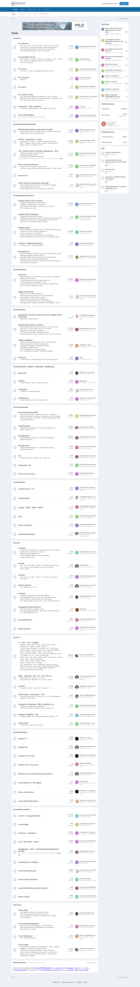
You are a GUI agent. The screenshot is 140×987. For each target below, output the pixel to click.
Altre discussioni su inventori (28, 929)
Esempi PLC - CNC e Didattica (29, 106)
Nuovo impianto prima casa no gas (90, 203)
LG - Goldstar (24, 655)
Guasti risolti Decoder (26, 688)
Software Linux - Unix (40, 601)
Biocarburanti (24, 414)
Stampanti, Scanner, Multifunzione (29, 553)
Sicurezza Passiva (53, 359)
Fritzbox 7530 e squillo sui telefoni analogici (92, 487)
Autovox (22, 668)
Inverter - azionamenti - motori (30, 139)
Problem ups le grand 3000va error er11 (91, 115)
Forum (14, 14)
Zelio (27, 60)
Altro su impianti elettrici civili (28, 208)
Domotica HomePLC (25, 245)
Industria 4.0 (23, 175)
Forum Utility (23, 910)
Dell (29, 565)
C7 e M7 (56, 45)
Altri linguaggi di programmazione (29, 610)
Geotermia (23, 416)
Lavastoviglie (23, 824)
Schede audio (33, 552)
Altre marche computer (46, 567)
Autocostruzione (24, 297)
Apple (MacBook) (34, 567)
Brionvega (55, 664)
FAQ (29, 14)
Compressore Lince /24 (86, 389)
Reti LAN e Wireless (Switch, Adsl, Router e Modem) (34, 555)
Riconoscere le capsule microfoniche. (91, 295)
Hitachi (45, 657)
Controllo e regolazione (26, 153)
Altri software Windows (26, 601)
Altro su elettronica (25, 285)
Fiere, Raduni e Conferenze (28, 912)
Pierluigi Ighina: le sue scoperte (89, 925)
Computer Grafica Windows (28, 595)
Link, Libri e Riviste (25, 917)
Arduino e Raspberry (54, 276)
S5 (25, 45)
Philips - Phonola (25, 653)
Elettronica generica (26, 276)
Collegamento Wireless (42, 345)
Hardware (22, 548)
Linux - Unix (33, 587)
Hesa (40, 328)
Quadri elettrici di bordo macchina (52, 218)
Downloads (22, 14)
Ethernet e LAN (42, 166)
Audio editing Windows (43, 595)
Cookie (85, 982)
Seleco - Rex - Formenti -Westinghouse (48, 650)
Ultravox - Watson (36, 646)
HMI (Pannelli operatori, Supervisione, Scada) (35, 129)
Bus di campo (33, 166)
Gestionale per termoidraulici (88, 627)
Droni (44, 282)
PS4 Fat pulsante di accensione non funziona (93, 705)
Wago (25, 100)
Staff (35, 14)
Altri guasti (51, 188)
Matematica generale (31, 938)
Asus (25, 565)
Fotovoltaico (53, 414)
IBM (51, 565)
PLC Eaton (22, 87)
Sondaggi (53, 915)
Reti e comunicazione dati (28, 164)
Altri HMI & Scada (39, 133)
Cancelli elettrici (49, 235)
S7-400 (51, 45)
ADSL (20, 517)
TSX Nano (40, 59)
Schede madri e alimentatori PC (29, 550)
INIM (36, 328)
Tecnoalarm (40, 330)
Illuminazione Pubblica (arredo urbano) (50, 253)
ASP (41, 610)
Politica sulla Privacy (68, 982)
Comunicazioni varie (42, 912)
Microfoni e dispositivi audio (28, 301)
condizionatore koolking (87, 427)
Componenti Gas (37, 457)
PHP (21, 612)
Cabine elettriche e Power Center (47, 219)
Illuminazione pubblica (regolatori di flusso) (32, 255)
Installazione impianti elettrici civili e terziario (32, 204)
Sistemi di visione (39, 153)
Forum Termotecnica (20, 407)
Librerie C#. (83, 609)
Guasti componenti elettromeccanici (30, 187)
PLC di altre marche (25, 94)
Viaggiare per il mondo (26, 948)
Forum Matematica (25, 936)
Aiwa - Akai (29, 668)
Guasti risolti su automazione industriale (33, 183)
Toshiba (26, 567)
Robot (33, 143)
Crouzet (48, 96)
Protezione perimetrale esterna (29, 334)
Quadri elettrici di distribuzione (28, 219)
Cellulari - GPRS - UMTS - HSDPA (30, 508)
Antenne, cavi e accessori (38, 297)
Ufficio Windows (38, 597)
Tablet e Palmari (24, 569)
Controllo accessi (25, 359)
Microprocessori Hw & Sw (40, 276)
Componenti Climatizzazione (47, 428)
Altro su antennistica (26, 792)
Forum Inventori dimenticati (28, 924)
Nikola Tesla (23, 925)
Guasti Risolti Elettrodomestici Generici (33, 888)
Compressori (23, 391)
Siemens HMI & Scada (26, 131)
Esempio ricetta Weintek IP (113, 152)
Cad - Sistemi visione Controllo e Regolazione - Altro (38, 151)
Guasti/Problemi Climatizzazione (29, 428)
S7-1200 (34, 45)
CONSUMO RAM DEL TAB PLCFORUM (91, 596)
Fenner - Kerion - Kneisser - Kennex (30, 660)
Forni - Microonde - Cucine (28, 842)
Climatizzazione (24, 426)
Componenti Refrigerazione (46, 447)
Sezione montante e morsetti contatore (91, 216)
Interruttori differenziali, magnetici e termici (32, 229)
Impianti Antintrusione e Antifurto (31, 325)
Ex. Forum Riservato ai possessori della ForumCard (34, 914)
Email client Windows (50, 597)
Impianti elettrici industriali (28, 214)
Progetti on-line (45, 915)
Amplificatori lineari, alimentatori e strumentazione (34, 299)
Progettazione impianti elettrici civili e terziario (33, 202)
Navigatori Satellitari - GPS (28, 714)
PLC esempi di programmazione (29, 108)
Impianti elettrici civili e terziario (30, 201)
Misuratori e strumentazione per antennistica (35, 774)
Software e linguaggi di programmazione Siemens (44, 47)
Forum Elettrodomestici (21, 809)
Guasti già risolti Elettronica (50, 284)
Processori (41, 552)
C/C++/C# (23, 609)
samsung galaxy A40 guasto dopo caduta (92, 506)
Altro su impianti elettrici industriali (38, 221)
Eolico (47, 414)
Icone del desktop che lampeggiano (90, 576)
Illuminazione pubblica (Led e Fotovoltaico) (32, 257)
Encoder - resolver (42, 143)
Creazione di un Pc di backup (88, 96)
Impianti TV (22, 739)
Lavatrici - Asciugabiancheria (29, 816)
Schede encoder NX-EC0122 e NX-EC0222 (92, 69)
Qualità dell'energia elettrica (53, 229)
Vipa (21, 100)
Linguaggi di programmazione (29, 607)
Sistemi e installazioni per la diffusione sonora (33, 237)
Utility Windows (36, 599)
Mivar (48, 653)
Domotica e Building (38, 245)
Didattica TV (51, 668)
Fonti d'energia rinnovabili (28, 412)
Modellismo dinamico (41, 954)
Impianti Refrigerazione (26, 449)
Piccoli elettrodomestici (27, 871)
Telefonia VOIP (24, 498)
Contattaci (79, 982)
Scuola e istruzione (25, 952)
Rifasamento (23, 221)
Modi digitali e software (53, 302)
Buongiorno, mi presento (87, 948)
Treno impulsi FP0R (85, 77)
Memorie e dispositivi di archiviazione (49, 550)
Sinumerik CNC (24, 47)
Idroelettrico (30, 416)
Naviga (15, 10)
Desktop (21, 575)
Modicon (27, 59)
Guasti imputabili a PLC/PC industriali (30, 185)
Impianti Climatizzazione (27, 429)
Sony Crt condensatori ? (87, 654)
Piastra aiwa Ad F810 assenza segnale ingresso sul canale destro (113, 30)
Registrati (124, 3)
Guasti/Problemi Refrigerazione (29, 447)
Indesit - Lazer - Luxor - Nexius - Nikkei (31, 657)
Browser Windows (25, 599)
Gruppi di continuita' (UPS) (27, 557)
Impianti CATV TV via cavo (28, 765)
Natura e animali (24, 954)
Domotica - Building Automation (30, 243)
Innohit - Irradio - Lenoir (38, 644)
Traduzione (56, 982)
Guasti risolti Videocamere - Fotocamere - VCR (33, 696)
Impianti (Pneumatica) (35, 391)
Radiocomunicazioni (26, 292)
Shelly (81, 357)
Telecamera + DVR (85, 344)
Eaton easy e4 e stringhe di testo (89, 86)
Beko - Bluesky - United (39, 666)
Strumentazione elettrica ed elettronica (31, 284)
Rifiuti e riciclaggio (55, 416)
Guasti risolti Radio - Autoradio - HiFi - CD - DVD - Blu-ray (36, 679)
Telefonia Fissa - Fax (26, 489)
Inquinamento (45, 416)
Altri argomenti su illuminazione (29, 262)
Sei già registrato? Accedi (109, 3)
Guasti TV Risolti (50, 644)
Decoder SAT (37, 688)
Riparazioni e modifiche (39, 302)
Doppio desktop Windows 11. (88, 619)
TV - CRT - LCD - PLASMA (28, 643)
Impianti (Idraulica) (43, 382)
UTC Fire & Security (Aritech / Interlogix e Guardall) (34, 332)
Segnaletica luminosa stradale (28, 260)
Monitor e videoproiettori (40, 668)
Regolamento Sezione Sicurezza (29, 318)
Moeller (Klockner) (32, 98)
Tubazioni (34, 382)
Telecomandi (23, 723)
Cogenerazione (39, 414)
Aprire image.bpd (85, 59)
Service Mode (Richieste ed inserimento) (31, 669)
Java (42, 609)
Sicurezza (22, 357)
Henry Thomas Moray (34, 925)
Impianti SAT (23, 747)
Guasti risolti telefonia (26, 534)
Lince (44, 328)
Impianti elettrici (24, 228)
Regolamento (31, 9)
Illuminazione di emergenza (40, 259)
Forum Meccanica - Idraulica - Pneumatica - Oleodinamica (33, 367)
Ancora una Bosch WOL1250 (88, 815)
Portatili (21, 563)
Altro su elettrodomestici (28, 879)
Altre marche (24, 578)
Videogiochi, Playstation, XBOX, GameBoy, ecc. (36, 704)
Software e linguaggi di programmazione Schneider (44, 60)
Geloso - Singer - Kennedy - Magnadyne (47, 659)
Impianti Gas (46, 457)
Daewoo (43, 660)
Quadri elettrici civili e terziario (28, 206)
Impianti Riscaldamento (26, 439)
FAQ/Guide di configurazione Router (30, 342)
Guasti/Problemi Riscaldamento (29, 437)
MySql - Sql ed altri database (51, 610)
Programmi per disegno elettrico (29, 154)
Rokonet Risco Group (26, 330)
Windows (26, 587)
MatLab (29, 609)
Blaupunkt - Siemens (26, 666)
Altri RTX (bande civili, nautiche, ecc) (30, 295)
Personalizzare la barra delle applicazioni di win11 (94, 585)
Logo (21, 45)
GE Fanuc (54, 96)
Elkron (26, 328)
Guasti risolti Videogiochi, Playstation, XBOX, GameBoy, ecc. (37, 708)
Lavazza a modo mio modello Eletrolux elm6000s (94, 870)
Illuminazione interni (25, 259)
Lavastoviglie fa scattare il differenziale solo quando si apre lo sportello (114, 41)
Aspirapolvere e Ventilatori (28, 862)
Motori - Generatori (25, 143)
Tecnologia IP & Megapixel (27, 345)
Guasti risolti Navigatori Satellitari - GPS (47, 716)
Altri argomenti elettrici (53, 237)
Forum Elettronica (19, 269)
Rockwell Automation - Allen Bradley (48, 98)
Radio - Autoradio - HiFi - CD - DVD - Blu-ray (35, 676)
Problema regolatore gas (87, 473)
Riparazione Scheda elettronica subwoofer (92, 279)
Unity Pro (22, 60)
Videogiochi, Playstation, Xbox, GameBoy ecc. (33, 706)
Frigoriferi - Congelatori (27, 833)
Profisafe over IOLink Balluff (88, 165)
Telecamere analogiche (46, 351)
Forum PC (16, 543)
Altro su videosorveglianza (48, 342)
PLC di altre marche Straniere (36, 100)
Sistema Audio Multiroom (87, 243)
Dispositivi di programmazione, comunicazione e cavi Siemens (37, 49)
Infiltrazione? (83, 381)
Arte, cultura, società (40, 948)
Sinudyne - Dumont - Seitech (28, 650)
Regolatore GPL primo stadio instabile (91, 456)
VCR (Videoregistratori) (54, 696)
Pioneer (50, 651)
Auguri (51, 946)
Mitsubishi (23, 98)
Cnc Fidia (82, 106)
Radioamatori (24, 293)
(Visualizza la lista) (91, 962)
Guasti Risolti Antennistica (28, 801)
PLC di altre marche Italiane (28, 96)
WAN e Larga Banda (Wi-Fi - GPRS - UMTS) (50, 168)
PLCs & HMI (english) (26, 115)
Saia (61, 98)
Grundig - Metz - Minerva (27, 659)
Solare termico (37, 418)
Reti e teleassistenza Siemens (28, 51)
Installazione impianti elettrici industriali (31, 218)
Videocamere (32, 698)
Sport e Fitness (53, 952)
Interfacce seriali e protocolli (28, 168)
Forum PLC (17, 38)
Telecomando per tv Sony (87, 723)
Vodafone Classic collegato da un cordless (92, 532)
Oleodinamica (23, 398)
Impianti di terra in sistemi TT (46, 206)
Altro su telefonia (25, 525)
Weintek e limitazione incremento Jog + (91, 129)
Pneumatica (22, 389)
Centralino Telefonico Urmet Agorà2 (90, 524)
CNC (40, 108)
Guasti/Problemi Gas (26, 457)
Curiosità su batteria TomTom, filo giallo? (91, 714)
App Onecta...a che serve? (87, 372)
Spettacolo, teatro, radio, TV (40, 952)
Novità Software (24, 629)
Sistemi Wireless (43, 334)
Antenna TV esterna (85, 738)
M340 (21, 59)
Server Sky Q (84, 781)
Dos (21, 587)
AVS (49, 327)
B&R (38, 96)
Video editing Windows (26, 597)
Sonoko (56, 648)
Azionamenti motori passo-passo (47, 141)
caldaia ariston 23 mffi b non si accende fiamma (93, 437)
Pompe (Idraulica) (25, 382)
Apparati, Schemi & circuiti (27, 278)
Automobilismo (24, 955)
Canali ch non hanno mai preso (89, 800)
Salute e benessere (48, 950)
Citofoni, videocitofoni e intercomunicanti (31, 235)
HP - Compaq (45, 565)
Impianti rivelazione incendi (38, 359)
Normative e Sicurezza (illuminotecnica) (49, 260)
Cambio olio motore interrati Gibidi (89, 398)
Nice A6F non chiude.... (86, 231)
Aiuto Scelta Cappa (85, 878)
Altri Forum (17, 905)
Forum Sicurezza (19, 310)
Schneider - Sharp (25, 644)
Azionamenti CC (24, 141)
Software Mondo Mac (54, 601)
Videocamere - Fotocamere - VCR (31, 694)
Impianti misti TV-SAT (26, 756)
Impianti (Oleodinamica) (26, 400)
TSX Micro (33, 59)
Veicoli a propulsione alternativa (52, 418)
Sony (21, 567)
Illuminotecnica (24, 251)
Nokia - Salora (42, 653)
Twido (54, 59)
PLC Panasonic (24, 77)
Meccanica (22, 373)
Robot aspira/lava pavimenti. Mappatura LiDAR (93, 861)
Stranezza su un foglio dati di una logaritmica (93, 790)
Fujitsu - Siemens (36, 565)
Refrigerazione (24, 446)
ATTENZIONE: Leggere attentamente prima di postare (95, 315)
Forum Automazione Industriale (24, 124)
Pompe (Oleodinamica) (41, 400)
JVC (30, 655)
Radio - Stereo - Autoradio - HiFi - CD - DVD (32, 678)
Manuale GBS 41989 (85, 763)
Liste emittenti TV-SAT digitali (29, 783)
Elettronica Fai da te (37, 285)
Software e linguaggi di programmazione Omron (41, 71)
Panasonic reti (24, 166)
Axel (52, 327)
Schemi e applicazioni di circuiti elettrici (31, 233)
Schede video (24, 552)
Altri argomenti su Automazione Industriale (32, 156)
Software (22, 593)
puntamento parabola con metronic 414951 (92, 773)
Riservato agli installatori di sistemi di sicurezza (33, 327)
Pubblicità (46, 9)
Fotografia (32, 955)
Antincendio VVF (24, 465)
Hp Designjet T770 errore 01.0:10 (89, 552)
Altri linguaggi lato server (31, 612)
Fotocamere (23, 698)
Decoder (21, 686)
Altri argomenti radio (26, 302)
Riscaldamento (24, 436)
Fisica (21, 938)
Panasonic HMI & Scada (27, 133)
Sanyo (22, 651)
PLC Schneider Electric (27, 57)
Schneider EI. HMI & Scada (53, 131)
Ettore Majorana (40, 927)
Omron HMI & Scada (39, 131)
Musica (33, 954)
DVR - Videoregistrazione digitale (29, 351)
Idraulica (21, 381)
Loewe (60, 653)
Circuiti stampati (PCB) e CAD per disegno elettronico (35, 280)
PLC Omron (22, 69)
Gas (19, 456)
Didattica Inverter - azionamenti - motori (31, 145)
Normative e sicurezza (26, 231)
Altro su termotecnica (26, 474)
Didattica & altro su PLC (49, 108)
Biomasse (31, 414)
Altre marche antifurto (55, 334)
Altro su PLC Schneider (26, 62)
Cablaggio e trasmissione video (29, 347)
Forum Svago (23, 945)
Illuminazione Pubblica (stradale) (29, 253)
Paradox (49, 328)
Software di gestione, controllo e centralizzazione (34, 344)
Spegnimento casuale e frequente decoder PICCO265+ (96, 686)
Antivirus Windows (46, 599)
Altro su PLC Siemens (44, 51)
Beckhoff (42, 96)
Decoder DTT (46, 688)
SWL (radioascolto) (47, 295)
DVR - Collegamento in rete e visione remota (32, 349)
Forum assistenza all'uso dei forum (30, 915)
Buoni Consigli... (24, 897)
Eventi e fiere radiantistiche (44, 301)
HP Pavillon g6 (84, 565)
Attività (22, 9)
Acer (21, 565)
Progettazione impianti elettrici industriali (31, 216)
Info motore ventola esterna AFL (89, 446)
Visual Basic (36, 609)
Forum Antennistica (20, 732)
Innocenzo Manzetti (46, 925)
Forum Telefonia (19, 482)
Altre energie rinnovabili (27, 419)
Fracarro (31, 328)
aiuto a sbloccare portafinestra (89, 896)
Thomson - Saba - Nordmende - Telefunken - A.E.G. (34, 648)
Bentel (56, 327)
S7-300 (45, 45)
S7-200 (29, 45)
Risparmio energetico (26, 418)
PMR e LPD (40, 293)
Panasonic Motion (53, 143)
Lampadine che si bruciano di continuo (91, 256)
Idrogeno (37, 416)
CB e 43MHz (32, 293)
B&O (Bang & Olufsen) (53, 666)
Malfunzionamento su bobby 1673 (89, 328)
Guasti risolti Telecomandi (36, 725)
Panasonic (23, 79)
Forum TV (16, 637)
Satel (34, 330)
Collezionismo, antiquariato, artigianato (31, 950)
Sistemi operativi (24, 585)
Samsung (56, 565)
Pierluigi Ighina (50, 927)
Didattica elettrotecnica (40, 231)
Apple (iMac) (54, 577)
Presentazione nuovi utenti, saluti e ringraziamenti (34, 946)
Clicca (61, 158)
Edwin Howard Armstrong (27, 927)
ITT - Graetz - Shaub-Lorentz (40, 655)
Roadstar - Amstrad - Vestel (39, 651)
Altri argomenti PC (25, 620)
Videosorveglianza (25, 340)
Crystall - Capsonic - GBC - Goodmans (31, 662)
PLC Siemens (23, 43)
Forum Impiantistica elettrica (23, 195)
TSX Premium (48, 59)
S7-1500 (40, 45)
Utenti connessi (44, 14)
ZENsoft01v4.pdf (110, 169)
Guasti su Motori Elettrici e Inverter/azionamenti (33, 188)
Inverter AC (33, 141)
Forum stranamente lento (87, 913)
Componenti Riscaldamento (46, 437)
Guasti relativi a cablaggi (49, 185)
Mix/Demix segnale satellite (88, 746)
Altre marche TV (24, 646)
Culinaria (56, 946)
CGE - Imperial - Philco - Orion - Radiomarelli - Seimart (35, 664)
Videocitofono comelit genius (113, 70)
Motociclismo (52, 954)
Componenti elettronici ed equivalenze (31, 282)
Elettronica (22, 275)
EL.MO (22, 328)
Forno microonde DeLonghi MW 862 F (91, 841)
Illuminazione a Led (50, 257)
